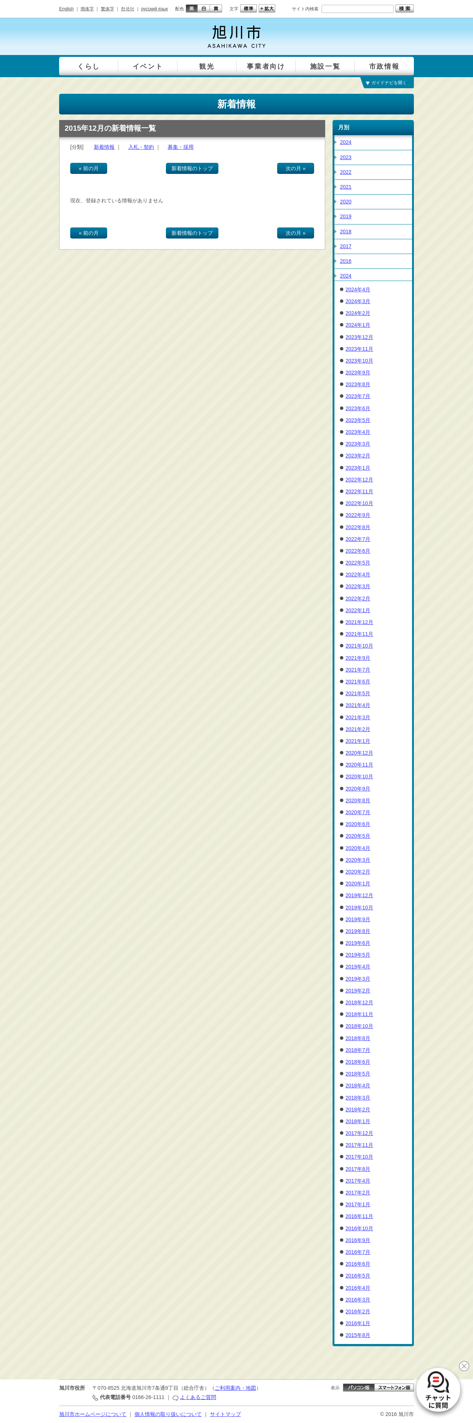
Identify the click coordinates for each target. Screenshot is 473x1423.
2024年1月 (358, 325)
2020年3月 (358, 860)
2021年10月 (359, 646)
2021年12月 (359, 622)
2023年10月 (359, 361)
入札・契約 (141, 147)
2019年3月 (358, 979)
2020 (345, 202)
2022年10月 (359, 503)
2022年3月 (358, 586)
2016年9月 (358, 1240)
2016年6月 (358, 1264)
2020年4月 (358, 848)
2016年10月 (359, 1228)
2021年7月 (358, 670)
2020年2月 (358, 872)
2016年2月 (358, 1311)
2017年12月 (359, 1133)
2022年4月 (358, 574)
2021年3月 (358, 717)
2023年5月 (358, 420)
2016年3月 (358, 1300)
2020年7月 (358, 812)
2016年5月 (358, 1276)
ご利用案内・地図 (235, 1388)
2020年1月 (358, 884)
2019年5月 (358, 955)
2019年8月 (358, 931)
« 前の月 (89, 168)
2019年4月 (358, 967)
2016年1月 (358, 1323)
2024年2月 (358, 313)
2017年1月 (358, 1204)
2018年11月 (359, 1014)
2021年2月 (358, 729)
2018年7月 (358, 1050)
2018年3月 (358, 1098)
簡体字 (87, 8)
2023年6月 (358, 408)
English (66, 8)
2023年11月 (359, 349)
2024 (345, 142)
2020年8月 (358, 800)
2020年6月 (358, 824)
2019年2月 (358, 991)
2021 (345, 187)
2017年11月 (359, 1145)
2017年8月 (358, 1169)
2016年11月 (359, 1216)
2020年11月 (359, 765)
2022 (345, 172)
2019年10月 (359, 908)
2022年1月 (358, 610)
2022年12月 (359, 480)
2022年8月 (358, 527)
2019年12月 (359, 895)
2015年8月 (358, 1335)
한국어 (127, 8)
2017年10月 (359, 1157)
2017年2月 (358, 1193)
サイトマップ (225, 1414)
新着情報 (104, 147)
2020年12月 (359, 753)
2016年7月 (358, 1252)
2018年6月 (358, 1062)
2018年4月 (358, 1085)
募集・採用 (181, 147)
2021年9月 (358, 658)
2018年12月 (359, 1002)
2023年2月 (358, 456)
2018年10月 (359, 1026)
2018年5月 (358, 1074)
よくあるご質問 (198, 1397)
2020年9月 (358, 789)
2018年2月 (358, 1109)
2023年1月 (358, 468)
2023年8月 (358, 384)
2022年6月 (358, 551)
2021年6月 (358, 682)
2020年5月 (358, 836)
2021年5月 (358, 693)
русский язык (154, 8)
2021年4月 (358, 705)
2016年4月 (358, 1288)
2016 (345, 261)
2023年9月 (358, 373)
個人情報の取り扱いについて (168, 1414)
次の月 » (296, 168)
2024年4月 (358, 289)
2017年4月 (358, 1181)
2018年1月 (358, 1121)
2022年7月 (358, 539)
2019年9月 (358, 919)
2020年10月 (359, 776)
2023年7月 (358, 396)
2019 (345, 216)
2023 (345, 157)
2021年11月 (359, 634)
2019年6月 (358, 943)
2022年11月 (359, 491)
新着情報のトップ (192, 168)
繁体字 (107, 8)
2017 (345, 246)
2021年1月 (358, 741)
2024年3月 (358, 301)
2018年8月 (358, 1038)
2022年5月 (358, 563)
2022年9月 (358, 515)
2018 (345, 231)
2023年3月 (358, 444)
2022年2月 (358, 598)
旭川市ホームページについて (92, 1414)
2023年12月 (359, 337)
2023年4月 (358, 432)
